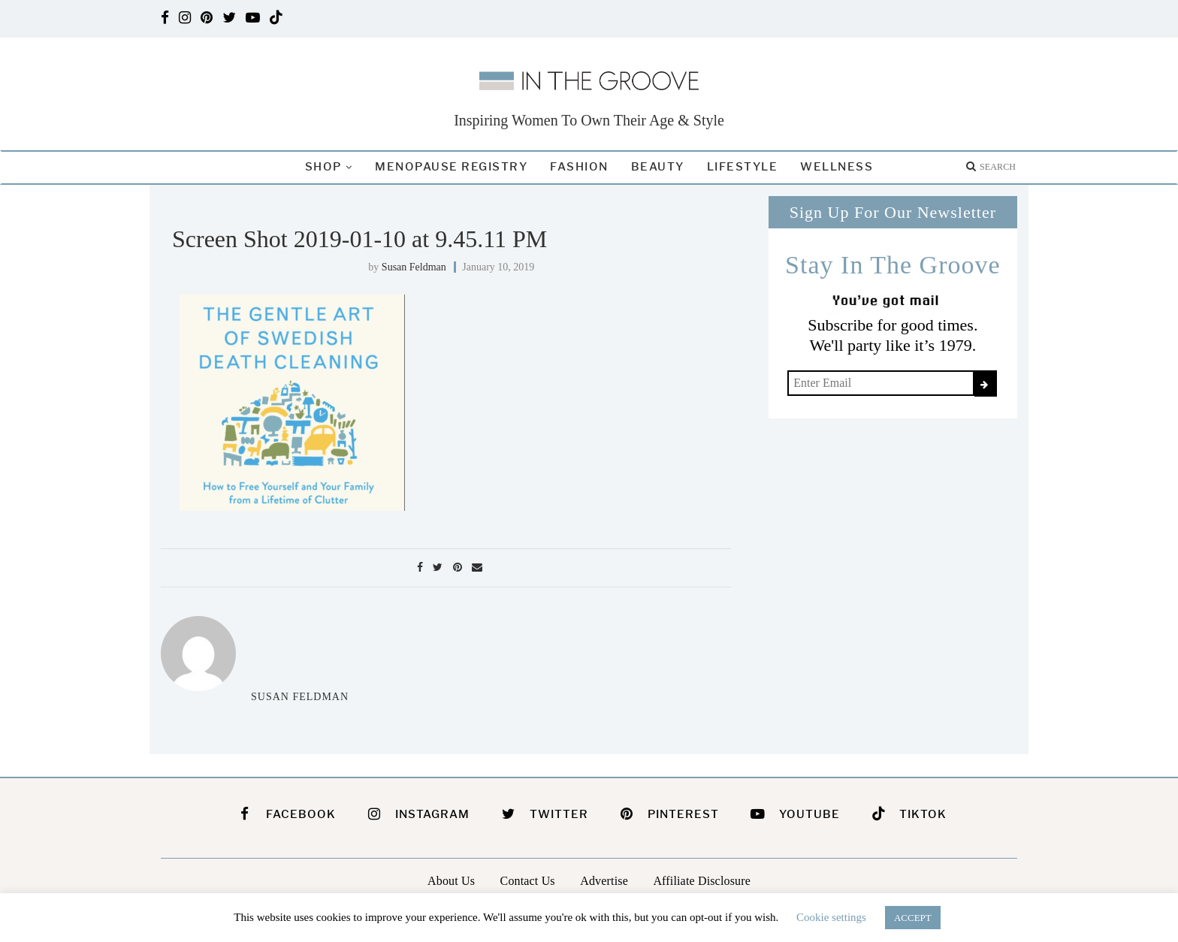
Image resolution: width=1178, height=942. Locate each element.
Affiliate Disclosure (702, 880)
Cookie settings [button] (831, 917)
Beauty (657, 167)
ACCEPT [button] (913, 917)
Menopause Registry (451, 167)
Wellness (836, 167)
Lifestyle (742, 167)
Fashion (579, 167)
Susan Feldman (414, 267)
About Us (451, 880)
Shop (323, 167)
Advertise (604, 880)
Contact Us (527, 880)
